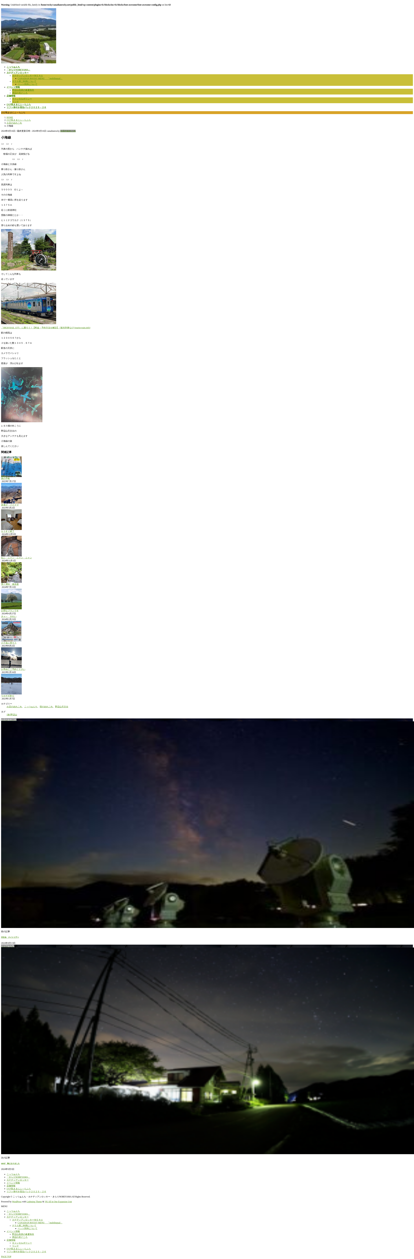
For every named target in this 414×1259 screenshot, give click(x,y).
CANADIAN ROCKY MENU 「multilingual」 (40, 78)
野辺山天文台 (61, 706)
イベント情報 (13, 1183)
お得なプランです (10, 610)
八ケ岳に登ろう (9, 643)
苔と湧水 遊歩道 (10, 584)
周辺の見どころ (20, 93)
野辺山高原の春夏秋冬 (23, 90)
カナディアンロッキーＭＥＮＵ (27, 75)
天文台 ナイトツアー (10, 937)
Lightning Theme (34, 1201)
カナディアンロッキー (18, 1180)
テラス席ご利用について (24, 81)
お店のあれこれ (68, 131)
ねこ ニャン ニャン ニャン (16, 558)
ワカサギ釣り (7, 696)
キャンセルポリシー (22, 99)
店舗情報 (11, 1186)
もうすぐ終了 (7, 531)
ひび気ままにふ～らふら (19, 1189)
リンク (15, 101)
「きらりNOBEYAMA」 (18, 1177)
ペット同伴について (27, 84)
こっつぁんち (30, 706)
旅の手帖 (5, 478)
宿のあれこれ (46, 706)
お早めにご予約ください (13, 669)
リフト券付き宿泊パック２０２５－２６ (26, 1191)
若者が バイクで (10, 505)
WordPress (17, 1201)
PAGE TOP (6, 1256)
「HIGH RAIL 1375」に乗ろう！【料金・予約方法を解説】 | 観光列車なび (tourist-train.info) (45, 327)
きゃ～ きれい (9, 616)
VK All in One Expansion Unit (58, 1201)
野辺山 (13, 714)
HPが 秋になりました (10, 1163)
